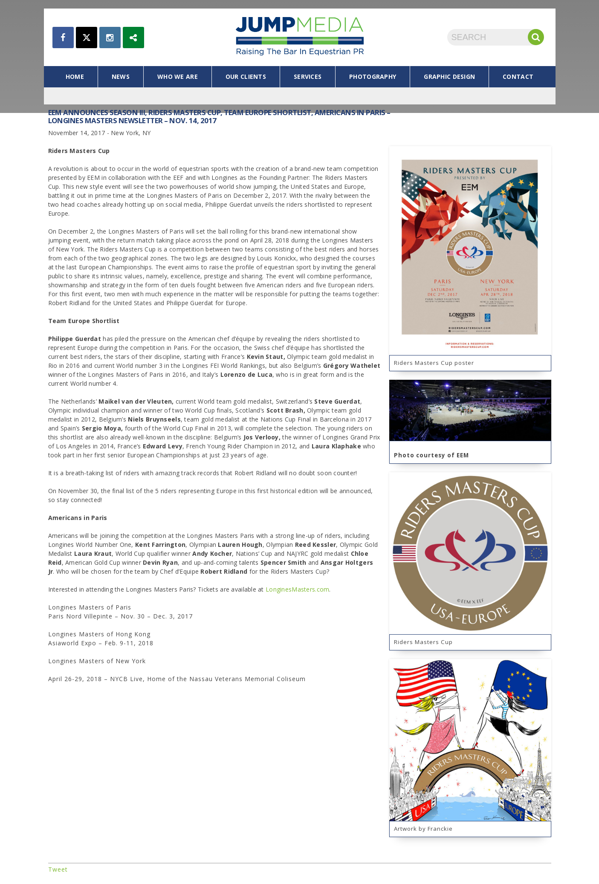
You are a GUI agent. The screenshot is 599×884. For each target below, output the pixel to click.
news (121, 76)
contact (518, 76)
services (307, 76)
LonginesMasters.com (297, 589)
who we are (177, 76)
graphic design (449, 76)
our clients (246, 76)
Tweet (58, 869)
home (75, 76)
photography (372, 76)
